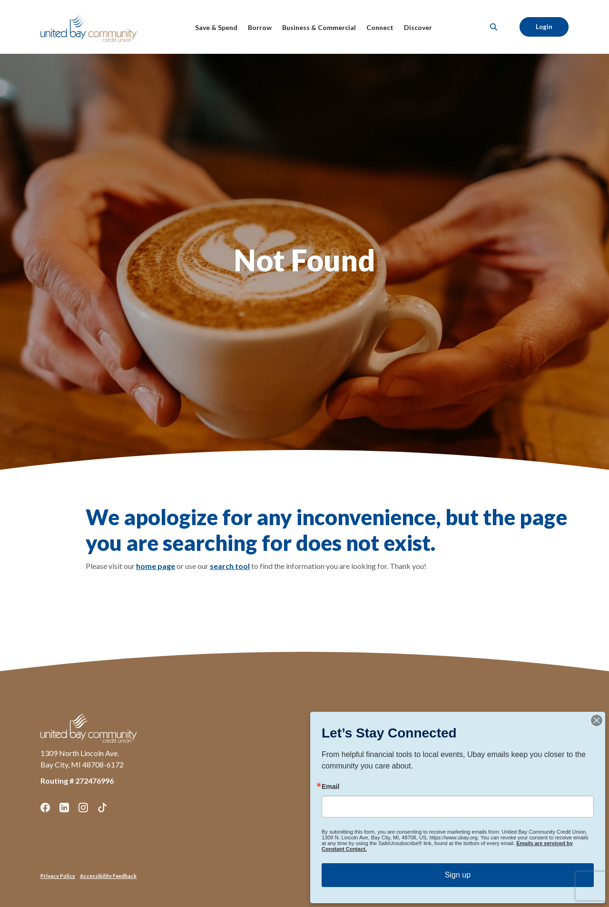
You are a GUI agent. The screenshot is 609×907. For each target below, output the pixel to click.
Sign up (458, 875)
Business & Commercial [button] (319, 27)
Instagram (83, 807)
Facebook (45, 807)
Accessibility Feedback (108, 876)
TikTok (102, 807)
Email (330, 786)
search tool (230, 565)
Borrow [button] (260, 27)
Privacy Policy (57, 876)
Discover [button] (418, 27)
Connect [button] (379, 27)
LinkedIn (64, 807)
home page (155, 565)
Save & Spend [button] (216, 27)
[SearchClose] (494, 27)
